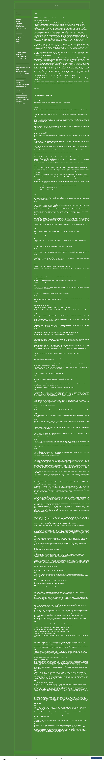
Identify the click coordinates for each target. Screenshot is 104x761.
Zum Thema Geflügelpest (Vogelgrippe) (23, 58)
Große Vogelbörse (19, 60)
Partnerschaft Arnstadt (20, 35)
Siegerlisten (18, 21)
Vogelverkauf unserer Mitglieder (22, 28)
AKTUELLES (18, 14)
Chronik (17, 16)
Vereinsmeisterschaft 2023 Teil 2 (21, 95)
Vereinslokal (18, 39)
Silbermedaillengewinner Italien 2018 (22, 71)
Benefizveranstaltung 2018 (20, 75)
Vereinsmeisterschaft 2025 (20, 103)
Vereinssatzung (18, 82)
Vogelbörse (18, 65)
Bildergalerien (18, 30)
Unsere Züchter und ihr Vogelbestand (22, 84)
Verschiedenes (18, 37)
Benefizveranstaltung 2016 (20, 54)
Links (17, 45)
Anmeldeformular (19, 101)
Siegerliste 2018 (18, 69)
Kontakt (17, 43)
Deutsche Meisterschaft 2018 (21, 78)
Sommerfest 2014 (19, 33)
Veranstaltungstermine (20, 88)
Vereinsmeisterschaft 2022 (20, 90)
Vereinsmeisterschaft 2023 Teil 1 (21, 97)
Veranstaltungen (19, 23)
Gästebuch (18, 41)
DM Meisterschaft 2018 (20, 80)
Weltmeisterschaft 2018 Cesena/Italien (23, 67)
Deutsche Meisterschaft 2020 (21, 86)
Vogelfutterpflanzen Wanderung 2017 (22, 63)
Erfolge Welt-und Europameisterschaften (20, 26)
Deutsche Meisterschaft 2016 (21, 52)
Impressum (18, 48)
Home (17, 12)
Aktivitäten (18, 50)
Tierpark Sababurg (19, 93)
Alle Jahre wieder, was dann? (21, 56)
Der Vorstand (18, 19)
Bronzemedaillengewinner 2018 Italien (23, 73)
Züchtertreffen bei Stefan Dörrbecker (22, 99)
